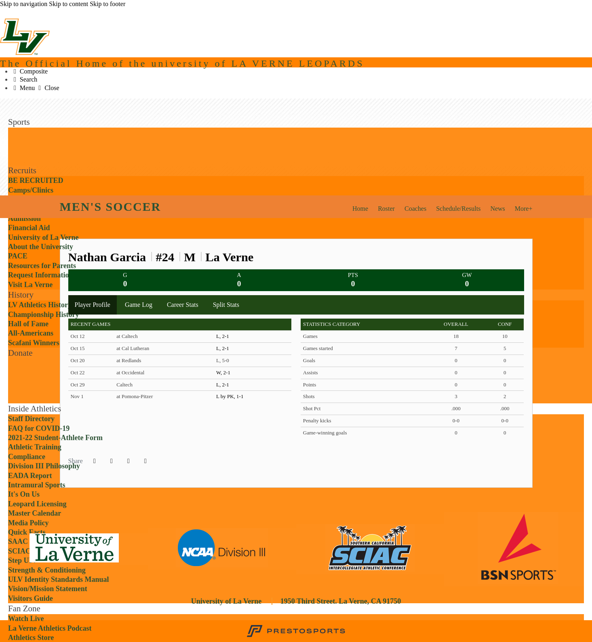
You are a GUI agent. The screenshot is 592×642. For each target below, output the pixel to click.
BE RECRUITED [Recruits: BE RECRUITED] (35, 180)
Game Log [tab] (138, 304)
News (497, 208)
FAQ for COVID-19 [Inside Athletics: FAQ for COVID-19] (39, 428)
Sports (19, 122)
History (21, 295)
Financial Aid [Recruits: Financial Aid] (29, 228)
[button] (145, 461)
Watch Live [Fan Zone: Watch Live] (26, 619)
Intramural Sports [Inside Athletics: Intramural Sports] (36, 485)
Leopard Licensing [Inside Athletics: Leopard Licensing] (37, 504)
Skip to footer (107, 3)
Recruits (22, 170)
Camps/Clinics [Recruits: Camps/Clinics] (30, 190)
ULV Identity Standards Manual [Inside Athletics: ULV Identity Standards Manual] (58, 579)
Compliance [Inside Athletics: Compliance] (26, 457)
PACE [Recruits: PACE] (17, 256)
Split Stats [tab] (226, 304)
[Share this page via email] (128, 461)
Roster (386, 208)
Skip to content (68, 3)
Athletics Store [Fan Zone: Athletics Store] (31, 638)
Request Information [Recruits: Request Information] (40, 275)
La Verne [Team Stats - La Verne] (229, 257)
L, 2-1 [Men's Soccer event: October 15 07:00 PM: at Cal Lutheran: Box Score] (222, 348)
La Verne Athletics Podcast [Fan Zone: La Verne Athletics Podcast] (50, 628)
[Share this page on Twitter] (111, 461)
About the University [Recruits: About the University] (40, 247)
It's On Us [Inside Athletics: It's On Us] (24, 494)
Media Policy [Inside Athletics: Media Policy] (28, 523)
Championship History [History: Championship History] (43, 315)
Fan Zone (24, 608)
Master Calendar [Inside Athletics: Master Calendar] (34, 513)
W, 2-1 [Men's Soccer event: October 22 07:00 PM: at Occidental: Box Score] (223, 372)
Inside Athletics (34, 408)
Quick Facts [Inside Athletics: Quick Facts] (27, 532)
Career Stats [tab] (182, 304)
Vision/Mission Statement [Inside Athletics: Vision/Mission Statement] (47, 589)
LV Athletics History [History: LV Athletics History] (40, 305)
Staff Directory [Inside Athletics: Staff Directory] (31, 419)
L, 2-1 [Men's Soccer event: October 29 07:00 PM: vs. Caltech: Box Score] (222, 385)
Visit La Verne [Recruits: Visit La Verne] (30, 285)
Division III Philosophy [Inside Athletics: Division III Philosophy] (44, 466)
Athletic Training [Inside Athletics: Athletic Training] (34, 447)
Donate (20, 353)
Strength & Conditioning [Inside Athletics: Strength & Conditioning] (47, 570)
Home (360, 208)
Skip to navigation (23, 3)
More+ (524, 208)
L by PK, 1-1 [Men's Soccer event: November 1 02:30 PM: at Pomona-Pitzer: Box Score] (229, 396)
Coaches (415, 208)
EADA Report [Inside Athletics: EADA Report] (30, 476)
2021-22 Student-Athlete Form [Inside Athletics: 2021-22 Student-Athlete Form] (55, 438)
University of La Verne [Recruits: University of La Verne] (43, 237)
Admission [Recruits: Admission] (24, 218)
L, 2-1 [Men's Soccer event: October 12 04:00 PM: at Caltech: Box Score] (222, 336)
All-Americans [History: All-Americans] (30, 333)
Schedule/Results (458, 208)
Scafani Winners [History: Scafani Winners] (33, 343)
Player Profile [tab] (92, 304)
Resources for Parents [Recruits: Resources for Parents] (42, 266)
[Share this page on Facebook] (94, 461)
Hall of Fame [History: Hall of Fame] (28, 324)
